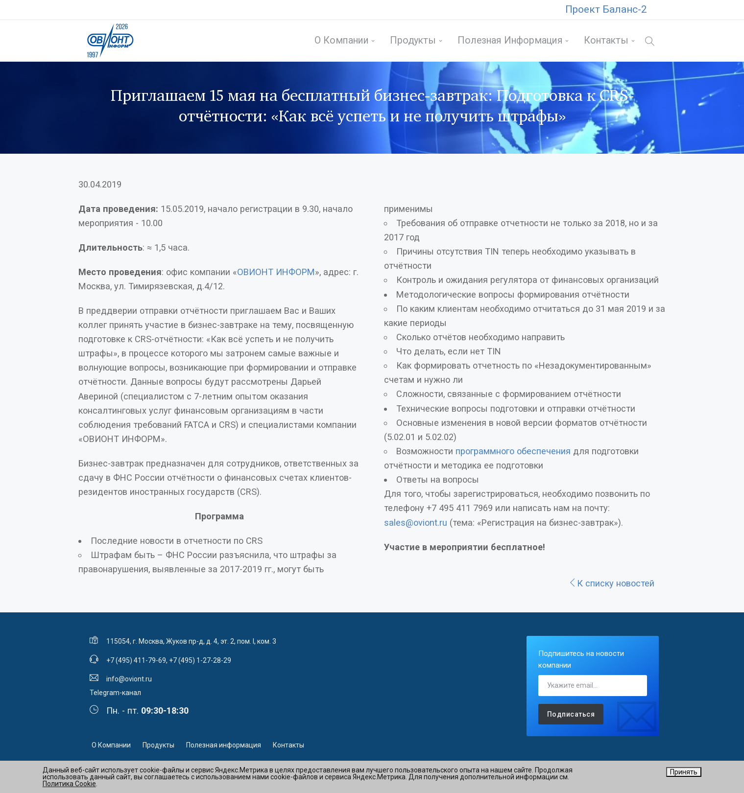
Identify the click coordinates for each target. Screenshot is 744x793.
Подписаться (571, 718)
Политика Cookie (69, 784)
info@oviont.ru (129, 682)
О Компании (340, 42)
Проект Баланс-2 (606, 9)
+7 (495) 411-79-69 (136, 664)
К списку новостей (611, 587)
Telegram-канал (115, 696)
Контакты (605, 42)
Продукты (412, 42)
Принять (683, 772)
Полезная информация (508, 42)
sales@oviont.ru (415, 526)
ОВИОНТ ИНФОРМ (276, 275)
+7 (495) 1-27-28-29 (200, 664)
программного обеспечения (513, 454)
